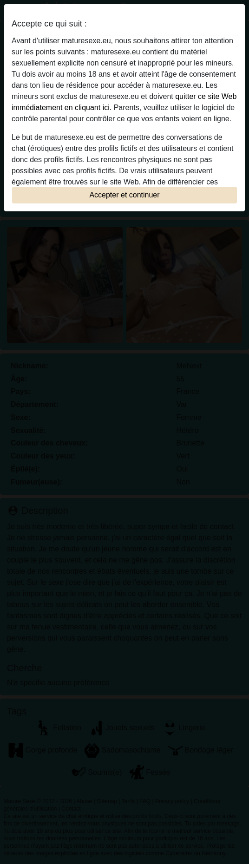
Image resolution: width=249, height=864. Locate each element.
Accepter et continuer (124, 195)
